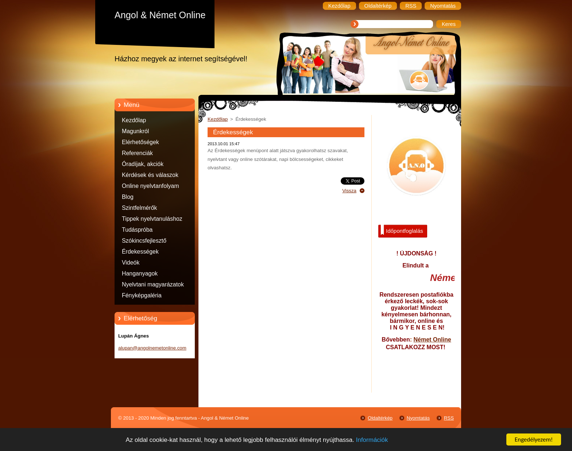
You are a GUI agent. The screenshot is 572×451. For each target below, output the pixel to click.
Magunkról (135, 131)
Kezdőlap (134, 120)
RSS (449, 418)
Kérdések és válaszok (150, 175)
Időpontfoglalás (401, 230)
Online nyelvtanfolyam (150, 186)
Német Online (432, 339)
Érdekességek (140, 251)
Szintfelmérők (139, 208)
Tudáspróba (137, 230)
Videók (130, 262)
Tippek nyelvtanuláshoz (152, 219)
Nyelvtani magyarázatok (153, 284)
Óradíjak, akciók (142, 164)
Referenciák (137, 153)
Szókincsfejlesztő (144, 241)
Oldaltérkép (380, 418)
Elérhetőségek (140, 142)
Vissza (349, 190)
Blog (128, 197)
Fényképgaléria (142, 295)
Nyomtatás (418, 418)
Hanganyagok (140, 273)
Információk (372, 439)
